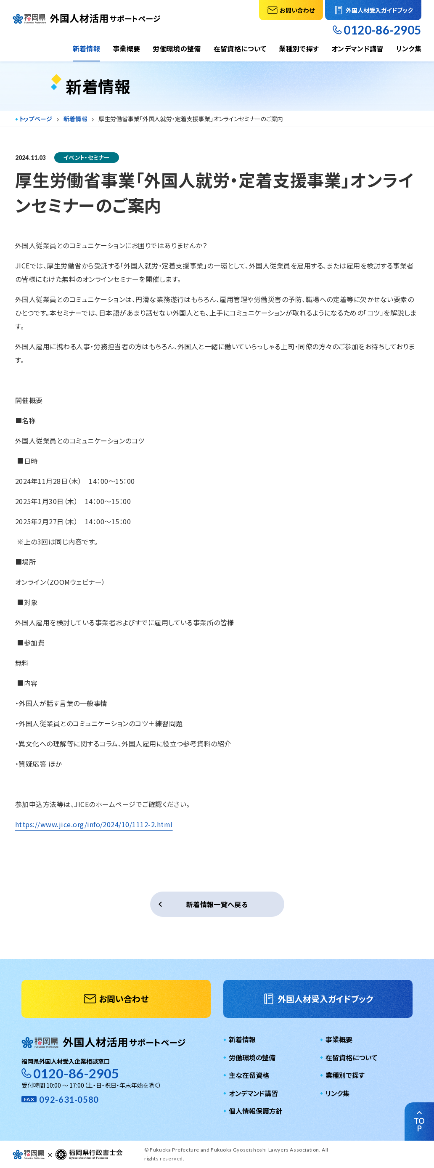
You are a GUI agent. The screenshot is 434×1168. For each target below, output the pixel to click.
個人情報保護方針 (256, 1111)
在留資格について (240, 48)
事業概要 (126, 48)
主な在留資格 (249, 1075)
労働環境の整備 (177, 48)
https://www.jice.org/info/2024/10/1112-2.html (94, 824)
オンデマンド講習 (357, 48)
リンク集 (408, 48)
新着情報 (86, 48)
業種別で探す (299, 48)
